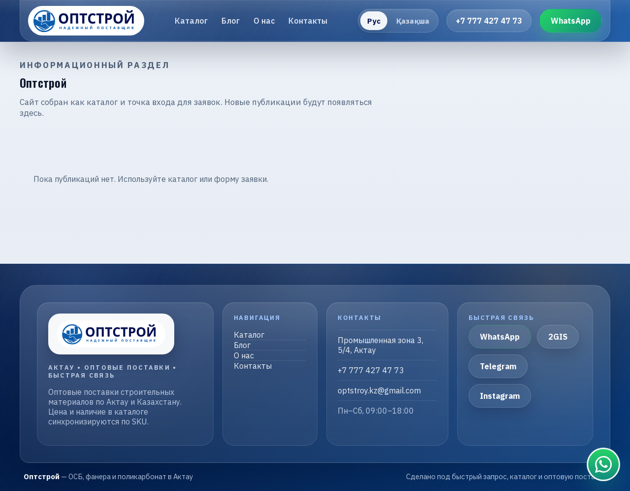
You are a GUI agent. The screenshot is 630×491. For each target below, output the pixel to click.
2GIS (557, 337)
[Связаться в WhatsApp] (603, 464)
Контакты (307, 21)
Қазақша (412, 21)
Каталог (191, 21)
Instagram (500, 396)
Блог (230, 21)
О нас (264, 21)
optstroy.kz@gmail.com (379, 390)
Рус (373, 21)
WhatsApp (571, 21)
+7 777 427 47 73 (489, 21)
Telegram (498, 366)
